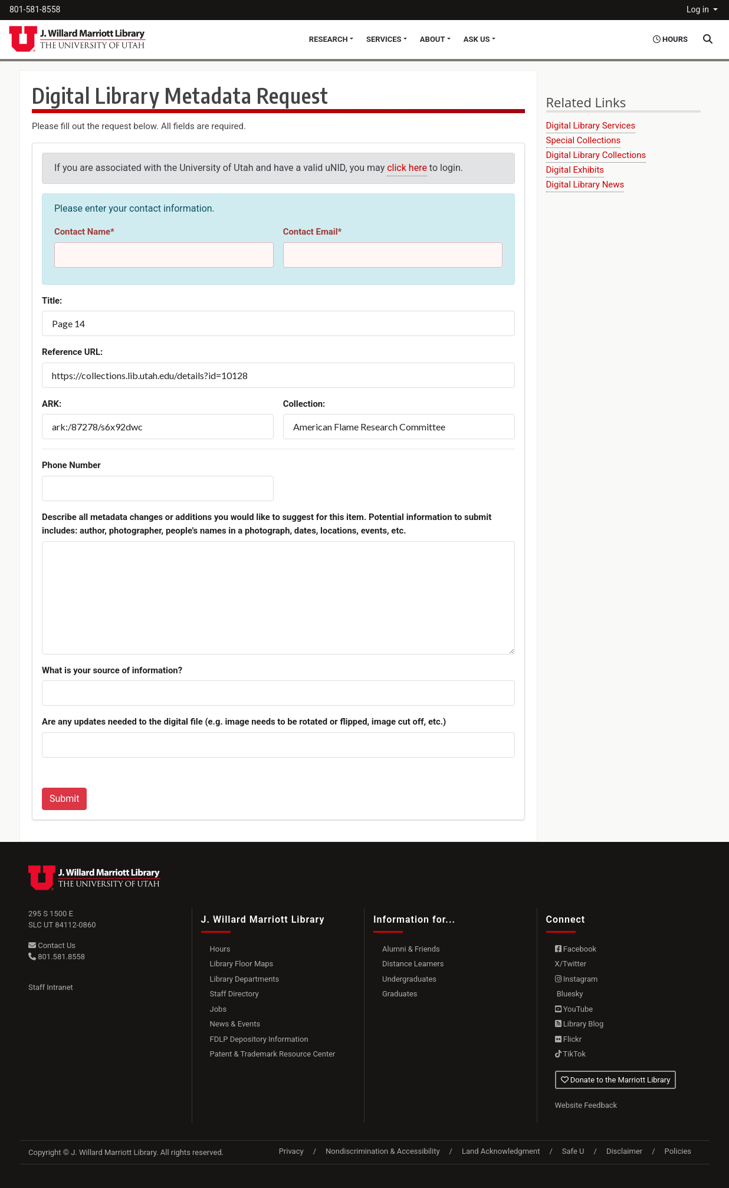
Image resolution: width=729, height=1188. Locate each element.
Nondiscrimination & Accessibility (383, 1151)
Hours (220, 949)
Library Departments (245, 979)
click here (407, 167)
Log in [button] (699, 9)
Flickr (568, 1039)
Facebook (576, 949)
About (432, 39)
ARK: (51, 404)
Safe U (573, 1151)
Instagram (576, 979)
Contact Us (51, 945)
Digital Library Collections (596, 155)
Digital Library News (585, 184)
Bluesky (569, 993)
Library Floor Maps (242, 963)
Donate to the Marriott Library (616, 1079)
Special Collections (583, 140)
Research (328, 39)
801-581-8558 (34, 9)
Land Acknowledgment (501, 1151)
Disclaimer (624, 1151)
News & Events (235, 1023)
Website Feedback (586, 1105)
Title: (52, 300)
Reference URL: (72, 352)
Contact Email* (312, 231)
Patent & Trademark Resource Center (273, 1053)
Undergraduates (409, 979)
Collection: (304, 404)
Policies (678, 1151)
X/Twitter (571, 963)
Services (384, 39)
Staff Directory (234, 993)
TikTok (570, 1053)
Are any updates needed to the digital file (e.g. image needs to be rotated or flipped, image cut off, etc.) (244, 721)
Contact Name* (84, 231)
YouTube (574, 1009)
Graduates (400, 993)
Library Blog (579, 1023)
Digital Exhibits (575, 169)
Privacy (291, 1151)
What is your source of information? (112, 670)
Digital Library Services (591, 125)
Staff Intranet (50, 987)
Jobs (218, 1009)
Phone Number (71, 465)
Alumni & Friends (411, 949)
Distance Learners (413, 963)
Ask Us (477, 39)
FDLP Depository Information (259, 1039)
